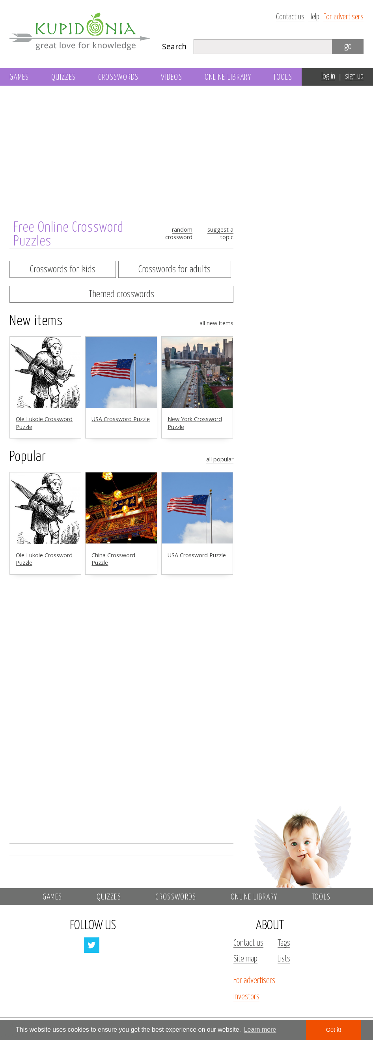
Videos (171, 77)
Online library (228, 77)
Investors (246, 997)
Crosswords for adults (174, 269)
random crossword (178, 233)
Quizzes (63, 77)
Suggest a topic (220, 233)
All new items (216, 323)
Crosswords (118, 77)
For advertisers (343, 17)
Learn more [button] (260, 1029)
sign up (354, 76)
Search (174, 46)
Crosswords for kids (62, 269)
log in (328, 76)
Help (313, 17)
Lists (284, 959)
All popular (219, 459)
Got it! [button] (333, 1030)
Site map (245, 959)
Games (19, 77)
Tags (284, 943)
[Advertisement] (302, 200)
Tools (282, 77)
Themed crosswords (121, 294)
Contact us (290, 17)
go (348, 46)
